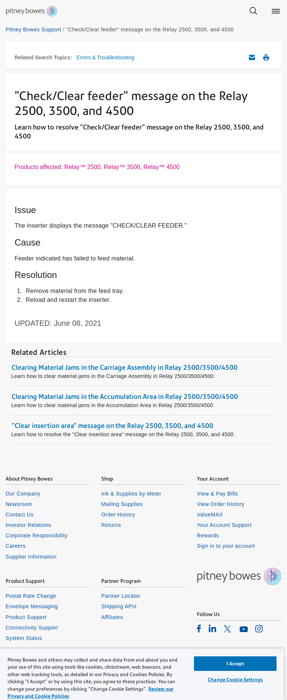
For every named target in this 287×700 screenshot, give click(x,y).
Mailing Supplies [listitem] (122, 504)
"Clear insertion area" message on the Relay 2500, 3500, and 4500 (112, 425)
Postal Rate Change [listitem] (31, 596)
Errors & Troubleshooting (106, 57)
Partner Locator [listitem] (121, 596)
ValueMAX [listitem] (210, 515)
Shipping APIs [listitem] (118, 606)
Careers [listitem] (16, 546)
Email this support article (252, 57)
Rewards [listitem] (208, 535)
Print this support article (266, 57)
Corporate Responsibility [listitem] (37, 535)
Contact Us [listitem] (20, 515)
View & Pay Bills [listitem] (217, 494)
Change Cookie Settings (235, 679)
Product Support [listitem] (26, 617)
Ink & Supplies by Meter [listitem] (131, 494)
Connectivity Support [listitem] (32, 628)
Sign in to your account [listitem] (226, 546)
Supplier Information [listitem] (31, 557)
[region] (142, 674)
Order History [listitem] (118, 515)
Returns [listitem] (111, 525)
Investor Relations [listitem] (28, 525)
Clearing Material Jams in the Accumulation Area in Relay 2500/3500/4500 (125, 396)
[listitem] (199, 628)
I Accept (235, 663)
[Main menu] (276, 11)
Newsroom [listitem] (19, 504)
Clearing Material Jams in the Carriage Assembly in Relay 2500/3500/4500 (125, 367)
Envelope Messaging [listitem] (32, 606)
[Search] (253, 11)
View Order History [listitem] (220, 504)
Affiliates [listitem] (112, 617)
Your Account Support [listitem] (224, 525)
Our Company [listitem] (23, 494)
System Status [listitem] (24, 638)
